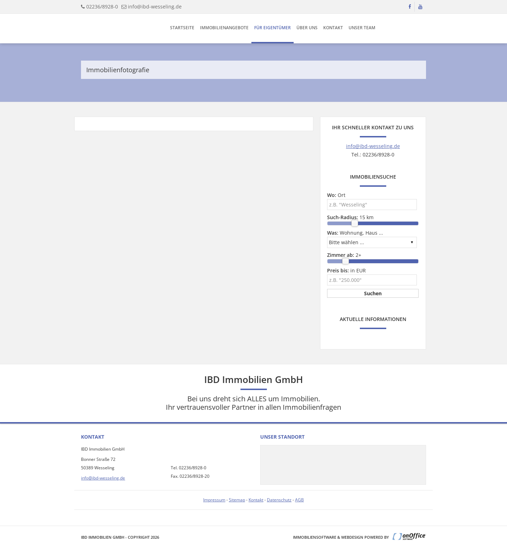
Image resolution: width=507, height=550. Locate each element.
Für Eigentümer (272, 28)
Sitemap (237, 500)
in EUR (346, 270)
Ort (336, 195)
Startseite (182, 28)
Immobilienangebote (224, 28)
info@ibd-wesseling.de (155, 6)
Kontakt (333, 28)
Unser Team (362, 28)
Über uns (307, 28)
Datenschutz (279, 500)
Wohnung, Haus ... (355, 232)
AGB (299, 500)
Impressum (214, 500)
